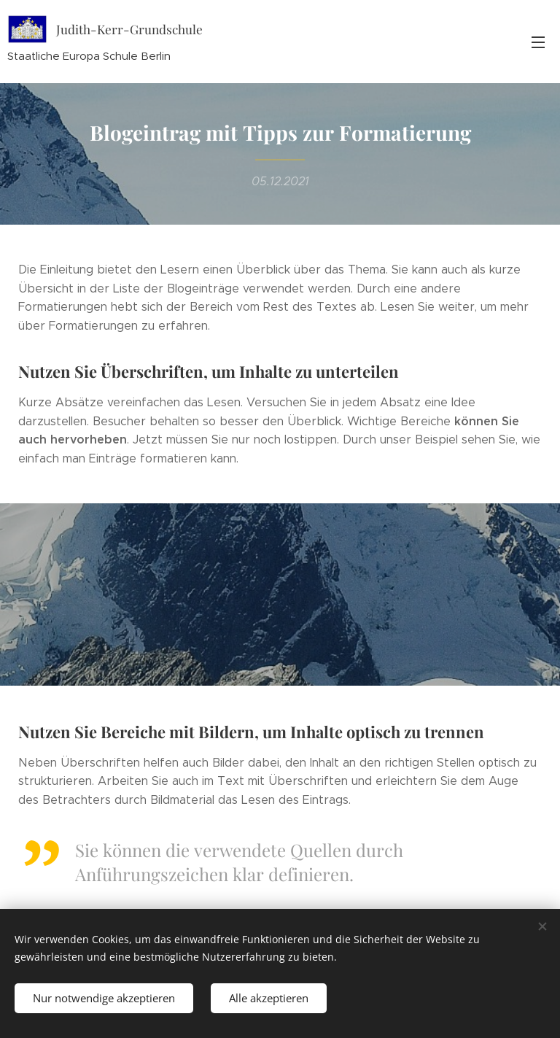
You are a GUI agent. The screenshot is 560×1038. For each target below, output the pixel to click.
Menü (538, 42)
